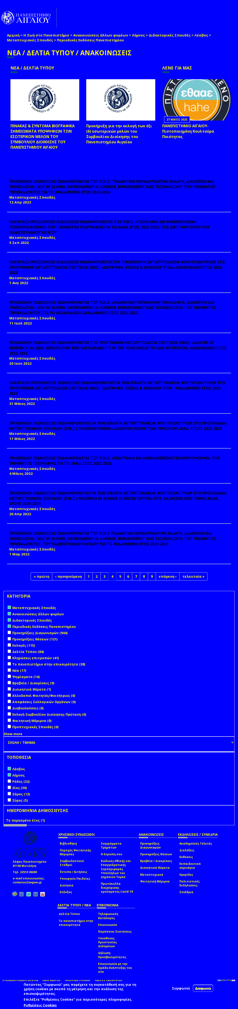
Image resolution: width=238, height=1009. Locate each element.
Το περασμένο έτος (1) (25, 820)
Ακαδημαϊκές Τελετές (195, 843)
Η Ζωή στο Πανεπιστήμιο (46, 35)
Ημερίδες (186, 875)
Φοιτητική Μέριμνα (155, 881)
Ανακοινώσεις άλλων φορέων (100, 35)
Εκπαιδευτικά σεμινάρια (190, 866)
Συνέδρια (186, 892)
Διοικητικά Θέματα (155, 868)
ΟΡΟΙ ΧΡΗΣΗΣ (51, 981)
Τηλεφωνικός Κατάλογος (108, 916)
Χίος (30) (19, 788)
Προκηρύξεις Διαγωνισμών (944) (40, 633)
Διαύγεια (66, 885)
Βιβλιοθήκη (68, 843)
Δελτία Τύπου (69, 914)
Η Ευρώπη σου (111, 854)
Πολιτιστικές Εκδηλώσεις (189, 883)
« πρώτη (41, 576)
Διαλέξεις (186, 850)
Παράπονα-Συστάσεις (115, 932)
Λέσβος (201, 35)
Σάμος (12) (21, 794)
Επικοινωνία (107, 925)
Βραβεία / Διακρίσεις (156, 861)
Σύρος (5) (20, 800)
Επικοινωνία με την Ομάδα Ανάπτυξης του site (115, 968)
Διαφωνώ (203, 988)
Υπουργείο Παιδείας (75, 879)
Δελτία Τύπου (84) (28, 651)
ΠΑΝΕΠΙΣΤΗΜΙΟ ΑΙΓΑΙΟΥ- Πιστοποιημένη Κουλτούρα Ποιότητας (188, 131)
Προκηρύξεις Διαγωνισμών (150, 845)
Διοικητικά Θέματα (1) (31, 689)
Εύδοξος (66, 892)
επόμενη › (168, 576)
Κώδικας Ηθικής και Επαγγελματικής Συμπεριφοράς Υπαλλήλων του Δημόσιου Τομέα (116, 869)
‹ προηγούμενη (68, 576)
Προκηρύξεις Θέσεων (156, 854)
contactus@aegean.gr (29, 882)
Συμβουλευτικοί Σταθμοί (72, 863)
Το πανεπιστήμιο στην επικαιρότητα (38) (48, 664)
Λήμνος (138, 35)
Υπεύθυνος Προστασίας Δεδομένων (107, 942)
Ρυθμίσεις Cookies (40, 1005)
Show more (13, 734)
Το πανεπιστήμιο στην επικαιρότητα (76, 923)
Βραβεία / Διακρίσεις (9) (33, 683)
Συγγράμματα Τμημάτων (111, 845)
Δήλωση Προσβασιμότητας (112, 955)
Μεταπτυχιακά (151, 875)
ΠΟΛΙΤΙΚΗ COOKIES (77, 981)
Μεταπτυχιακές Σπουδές (30, 40)
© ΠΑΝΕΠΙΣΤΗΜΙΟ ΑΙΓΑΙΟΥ (20, 981)
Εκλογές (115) (23, 645)
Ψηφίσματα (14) (26, 677)
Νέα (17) (19, 670)
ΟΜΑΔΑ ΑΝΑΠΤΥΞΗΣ (109, 981)
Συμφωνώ (181, 988)
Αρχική (13, 35)
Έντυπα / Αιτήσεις (73, 872)
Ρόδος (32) (21, 781)
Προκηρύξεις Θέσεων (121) (35, 639)
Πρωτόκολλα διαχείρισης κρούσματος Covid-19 (117, 888)
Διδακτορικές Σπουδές (170, 35)
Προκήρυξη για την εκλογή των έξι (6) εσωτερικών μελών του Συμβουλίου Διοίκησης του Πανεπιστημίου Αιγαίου (119, 133)
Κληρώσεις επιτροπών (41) (35, 658)
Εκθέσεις (186, 857)
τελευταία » (193, 576)
